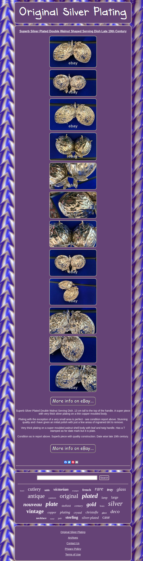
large (114, 497)
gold (91, 504)
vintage (35, 511)
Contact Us (72, 543)
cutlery (34, 489)
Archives (73, 537)
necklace (41, 518)
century (78, 505)
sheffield (66, 505)
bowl (22, 491)
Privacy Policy (73, 548)
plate (52, 504)
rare (99, 489)
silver (115, 503)
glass (121, 489)
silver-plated (90, 518)
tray (110, 490)
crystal (78, 512)
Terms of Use (73, 554)
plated (90, 495)
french (86, 490)
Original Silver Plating (73, 532)
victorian (61, 489)
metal (52, 519)
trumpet (75, 491)
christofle (92, 512)
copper (51, 512)
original (69, 496)
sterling (72, 517)
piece (104, 513)
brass (102, 506)
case (106, 517)
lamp (104, 497)
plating (65, 512)
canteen (52, 497)
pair (60, 518)
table (47, 490)
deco (115, 511)
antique (36, 496)
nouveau (32, 504)
